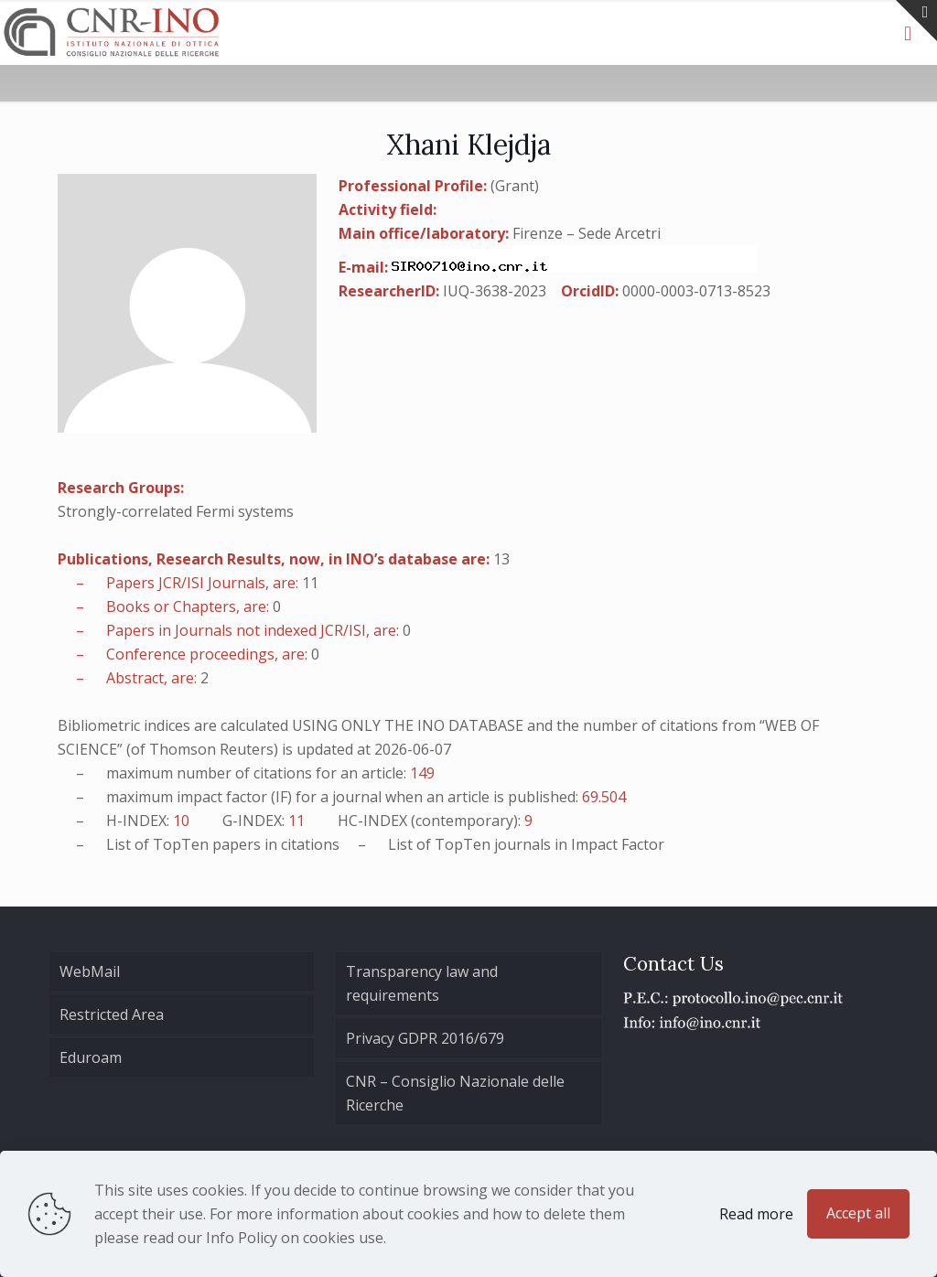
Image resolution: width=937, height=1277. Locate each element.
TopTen (181, 844)
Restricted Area (111, 1014)
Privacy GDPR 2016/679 (425, 1038)
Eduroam (90, 1057)
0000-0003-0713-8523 (696, 291)
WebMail (89, 971)
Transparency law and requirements (422, 983)
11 (310, 583)
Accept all (858, 1213)
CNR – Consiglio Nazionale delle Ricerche (455, 1093)
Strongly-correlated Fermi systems (176, 511)
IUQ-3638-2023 (494, 291)
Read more (756, 1214)
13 (501, 559)
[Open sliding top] (916, 20)
